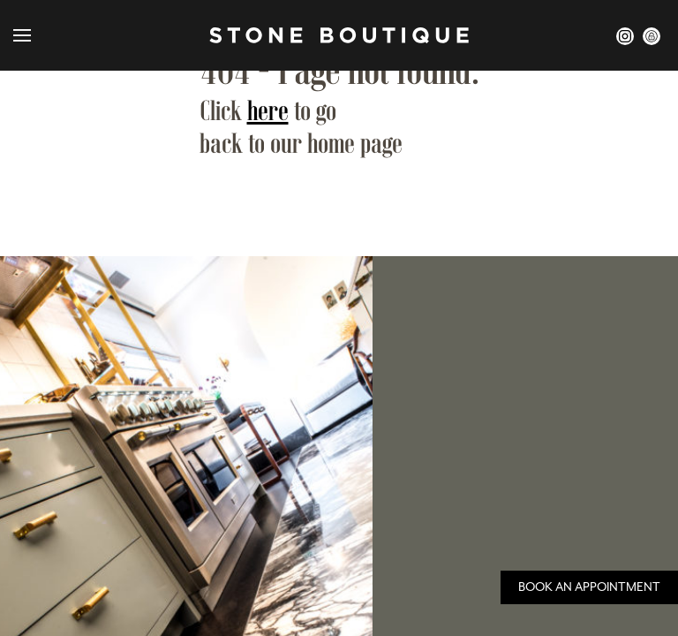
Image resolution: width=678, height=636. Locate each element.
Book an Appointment (589, 586)
